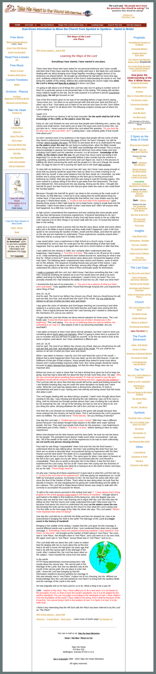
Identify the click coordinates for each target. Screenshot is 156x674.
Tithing (143, 200)
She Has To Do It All (139, 215)
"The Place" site (128, 17)
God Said (29, 25)
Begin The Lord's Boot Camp (71, 25)
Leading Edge (97, 25)
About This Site (17, 136)
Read (17, 232)
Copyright (19, 256)
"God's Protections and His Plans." (139, 296)
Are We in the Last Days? (139, 273)
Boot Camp (66, 619)
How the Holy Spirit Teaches (139, 151)
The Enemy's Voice (139, 100)
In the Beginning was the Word (139, 363)
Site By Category (134, 25)
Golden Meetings (139, 318)
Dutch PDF (60, 51)
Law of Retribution (139, 208)
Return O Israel (16, 71)
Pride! (139, 158)
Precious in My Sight (139, 465)
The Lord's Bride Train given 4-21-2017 (139, 423)
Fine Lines (139, 225)
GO (17, 60)
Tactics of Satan (139, 349)
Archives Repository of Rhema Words (17, 97)
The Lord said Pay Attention (139, 220)
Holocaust (139, 196)
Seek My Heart (139, 113)
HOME (17, 25)
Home (67, 638)
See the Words (139, 129)
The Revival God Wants (139, 327)
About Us (17, 132)
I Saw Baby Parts (139, 87)
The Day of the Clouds (139, 284)
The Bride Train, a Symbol (139, 418)
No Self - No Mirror (139, 407)
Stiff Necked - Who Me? (139, 387)
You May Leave (139, 117)
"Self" (139, 403)
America (139, 92)
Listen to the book (139, 177)
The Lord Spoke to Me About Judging (139, 393)
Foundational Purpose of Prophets (139, 43)
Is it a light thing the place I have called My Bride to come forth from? (139, 68)
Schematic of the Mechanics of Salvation (139, 185)
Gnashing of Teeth (139, 457)
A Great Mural (17, 128)
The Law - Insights (139, 245)
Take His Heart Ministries (89, 633)
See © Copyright (60, 659)
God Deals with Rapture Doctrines (139, 289)
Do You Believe (47, 25)
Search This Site (115, 25)
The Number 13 (106, 619)
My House (139, 429)
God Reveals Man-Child (139, 442)
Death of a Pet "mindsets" (139, 382)
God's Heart (17, 141)
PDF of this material (45, 51)
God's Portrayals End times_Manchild (139, 278)
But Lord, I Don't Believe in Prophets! (139, 376)
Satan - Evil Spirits (139, 345)
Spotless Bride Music (17, 75)
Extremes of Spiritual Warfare (139, 354)
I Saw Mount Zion (139, 236)
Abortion (139, 461)
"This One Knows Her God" (139, 259)
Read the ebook (139, 175)
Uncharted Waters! (139, 49)
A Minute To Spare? (139, 191)
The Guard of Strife (139, 358)
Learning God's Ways (17, 149)
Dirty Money (139, 211)
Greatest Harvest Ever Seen (139, 54)
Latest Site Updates (16, 162)
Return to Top (87, 638)
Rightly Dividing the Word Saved (139, 170)
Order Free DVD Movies (17, 48)
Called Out (139, 109)
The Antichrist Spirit (139, 249)
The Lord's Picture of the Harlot (139, 309)
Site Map (17, 153)
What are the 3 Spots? (139, 145)
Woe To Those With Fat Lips (139, 96)
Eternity (139, 194)
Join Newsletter (17, 158)
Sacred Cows (139, 437)
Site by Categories (17, 166)
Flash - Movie (17, 228)
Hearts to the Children (139, 253)
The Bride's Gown (139, 314)
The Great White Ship (17, 145)
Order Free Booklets (17, 52)
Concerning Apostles (139, 104)
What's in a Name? (139, 322)
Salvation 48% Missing (140, 164)
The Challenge (139, 206)
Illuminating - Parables (139, 241)
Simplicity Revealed (139, 83)
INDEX (17, 85)
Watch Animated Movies (16, 42)
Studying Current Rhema (17, 103)
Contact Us (128, 15)
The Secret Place (139, 399)
